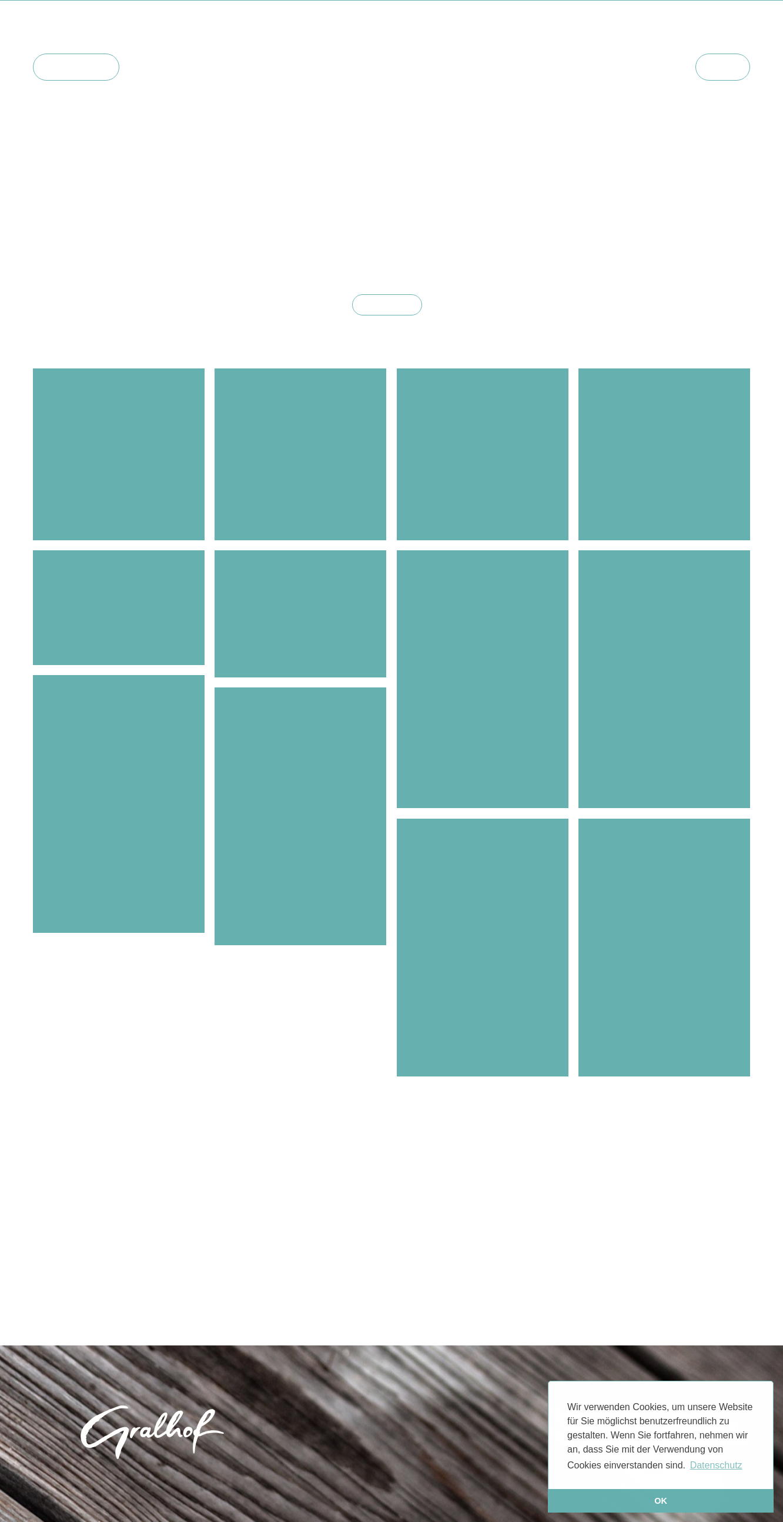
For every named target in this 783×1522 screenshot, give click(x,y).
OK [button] (660, 1501)
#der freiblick (670, 223)
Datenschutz (420, 1481)
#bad (511, 223)
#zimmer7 (552, 247)
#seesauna (419, 223)
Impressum (358, 1481)
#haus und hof (66, 223)
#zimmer (129, 223)
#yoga (344, 235)
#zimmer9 (660, 247)
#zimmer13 (198, 259)
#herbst (639, 259)
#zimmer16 (372, 259)
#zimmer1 (282, 247)
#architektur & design (582, 223)
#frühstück (547, 235)
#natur (726, 223)
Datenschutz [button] (716, 1465)
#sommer (57, 235)
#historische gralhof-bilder (191, 247)
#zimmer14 (256, 259)
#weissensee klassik (507, 259)
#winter (252, 223)
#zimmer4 (443, 247)
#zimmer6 (498, 247)
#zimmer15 (313, 259)
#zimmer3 (389, 247)
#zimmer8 (606, 247)
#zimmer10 (587, 259)
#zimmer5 (428, 259)
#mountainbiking (474, 235)
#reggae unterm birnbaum (262, 235)
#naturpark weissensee (635, 235)
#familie (103, 247)
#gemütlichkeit (192, 223)
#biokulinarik (308, 223)
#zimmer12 (141, 259)
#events (366, 223)
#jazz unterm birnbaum (141, 235)
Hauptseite (76, 67)
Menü (723, 67)
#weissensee (397, 235)
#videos (472, 223)
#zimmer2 (335, 247)
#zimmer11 (716, 247)
